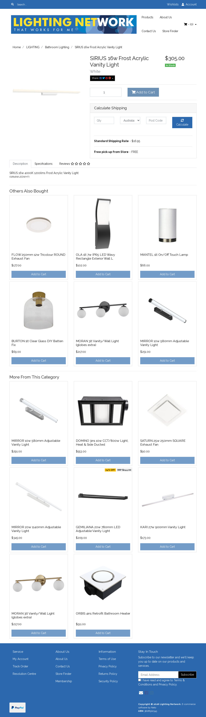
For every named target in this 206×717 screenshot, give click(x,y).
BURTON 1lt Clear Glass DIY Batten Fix (37, 343)
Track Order (20, 666)
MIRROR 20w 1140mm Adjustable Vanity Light (36, 529)
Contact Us (149, 31)
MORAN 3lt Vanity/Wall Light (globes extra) (97, 343)
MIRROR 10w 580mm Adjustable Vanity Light (164, 343)
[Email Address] (158, 674)
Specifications (44, 163)
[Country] (130, 120)
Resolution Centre (24, 673)
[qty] (104, 120)
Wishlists (173, 4)
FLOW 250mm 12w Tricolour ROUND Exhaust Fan (38, 256)
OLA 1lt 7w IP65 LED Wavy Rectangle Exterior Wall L (95, 256)
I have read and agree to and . (161, 682)
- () (189, 24)
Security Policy (108, 681)
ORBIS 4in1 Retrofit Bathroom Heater (103, 613)
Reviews (74, 163)
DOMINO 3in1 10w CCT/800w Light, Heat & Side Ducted (102, 442)
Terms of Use (107, 659)
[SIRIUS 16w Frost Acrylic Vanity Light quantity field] (106, 92)
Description (20, 163)
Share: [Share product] (101, 78)
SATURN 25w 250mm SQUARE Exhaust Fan (162, 442)
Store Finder (170, 31)
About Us (166, 17)
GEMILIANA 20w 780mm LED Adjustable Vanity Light (98, 529)
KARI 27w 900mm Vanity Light (162, 527)
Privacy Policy (108, 666)
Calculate (182, 122)
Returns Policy (108, 673)
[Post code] (156, 120)
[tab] (20, 164)
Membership (64, 681)
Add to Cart (143, 92)
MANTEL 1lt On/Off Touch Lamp (164, 255)
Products (147, 17)
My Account (20, 659)
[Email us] (141, 692)
